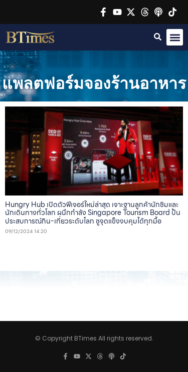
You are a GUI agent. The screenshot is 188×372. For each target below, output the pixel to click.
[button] (174, 37)
